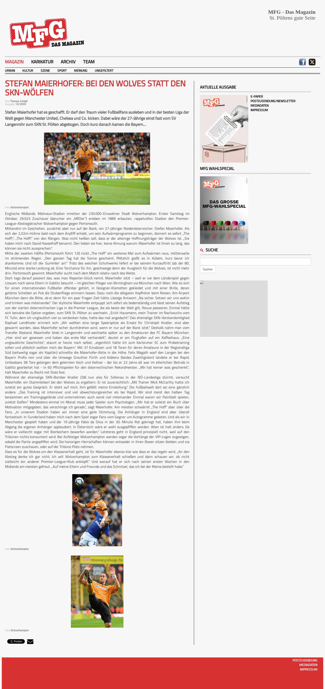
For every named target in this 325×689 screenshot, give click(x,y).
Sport (62, 70)
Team (89, 61)
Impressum (259, 110)
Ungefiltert (104, 70)
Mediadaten (260, 105)
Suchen (208, 269)
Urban (10, 70)
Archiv (68, 61)
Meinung (80, 70)
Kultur (27, 70)
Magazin (14, 61)
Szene (45, 70)
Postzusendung (304, 660)
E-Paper (257, 96)
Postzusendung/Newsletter (273, 101)
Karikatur (42, 61)
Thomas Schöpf (19, 101)
